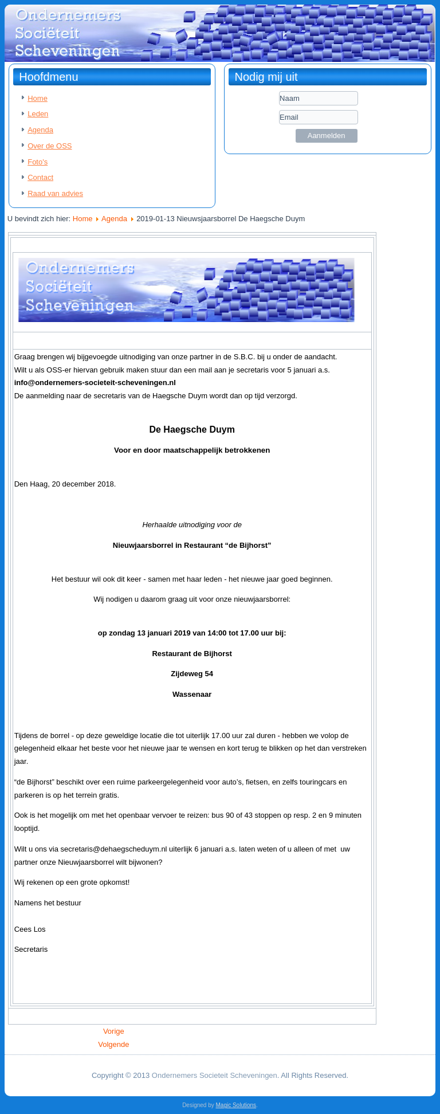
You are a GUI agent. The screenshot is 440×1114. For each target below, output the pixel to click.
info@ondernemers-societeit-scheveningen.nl (95, 382)
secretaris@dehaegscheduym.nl (114, 849)
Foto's (38, 162)
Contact (40, 177)
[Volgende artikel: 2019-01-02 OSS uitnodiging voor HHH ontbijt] (113, 1044)
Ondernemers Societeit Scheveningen (214, 1075)
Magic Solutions (236, 1105)
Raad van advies (55, 193)
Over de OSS (50, 146)
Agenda (40, 129)
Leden (38, 113)
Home (38, 98)
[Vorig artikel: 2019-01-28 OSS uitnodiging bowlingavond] (113, 1031)
